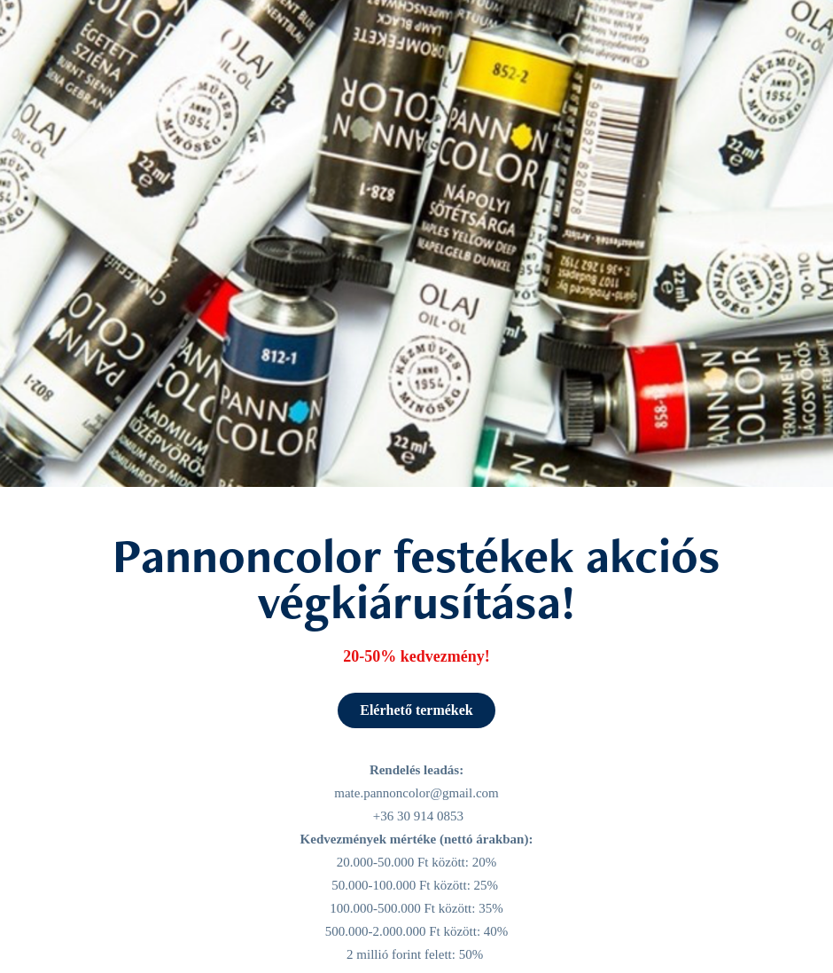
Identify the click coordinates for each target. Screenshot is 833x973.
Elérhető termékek (416, 710)
